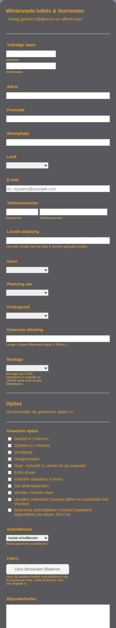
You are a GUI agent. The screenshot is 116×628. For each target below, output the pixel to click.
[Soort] (27, 270)
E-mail (14, 179)
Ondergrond (20, 307)
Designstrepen (27, 459)
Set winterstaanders (31, 486)
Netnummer (14, 218)
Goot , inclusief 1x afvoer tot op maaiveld (49, 465)
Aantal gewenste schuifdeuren (26, 543)
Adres (12, 86)
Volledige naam (22, 45)
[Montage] (27, 368)
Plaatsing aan (21, 284)
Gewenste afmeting (26, 329)
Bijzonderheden (22, 599)
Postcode (16, 110)
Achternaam (14, 71)
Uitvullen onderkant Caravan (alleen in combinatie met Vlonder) (61, 501)
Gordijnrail (23, 452)
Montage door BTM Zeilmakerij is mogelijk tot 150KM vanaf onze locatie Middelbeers (24, 378)
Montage (16, 359)
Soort (13, 261)
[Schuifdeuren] (27, 538)
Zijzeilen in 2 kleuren (32, 445)
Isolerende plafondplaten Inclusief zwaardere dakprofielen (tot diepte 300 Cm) (53, 512)
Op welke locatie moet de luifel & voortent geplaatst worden (46, 246)
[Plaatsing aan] (27, 293)
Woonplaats (19, 133)
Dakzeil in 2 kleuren (31, 439)
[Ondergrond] (27, 316)
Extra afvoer (24, 472)
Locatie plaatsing (24, 231)
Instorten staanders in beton (38, 479)
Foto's (13, 558)
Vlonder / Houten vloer (33, 492)
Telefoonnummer (23, 203)
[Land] (27, 165)
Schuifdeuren (19, 529)
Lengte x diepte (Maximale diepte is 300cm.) (36, 344)
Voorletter (12, 59)
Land (13, 156)
